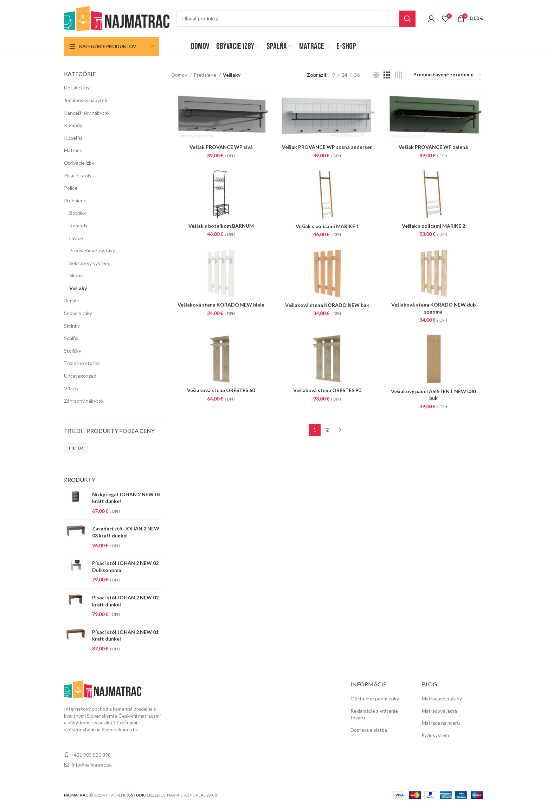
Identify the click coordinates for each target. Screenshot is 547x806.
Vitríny (71, 388)
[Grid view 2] (376, 75)
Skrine (76, 275)
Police (70, 188)
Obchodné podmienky (374, 698)
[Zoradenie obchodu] (448, 75)
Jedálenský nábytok (85, 100)
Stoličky (72, 351)
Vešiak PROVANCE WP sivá (221, 147)
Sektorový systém (89, 263)
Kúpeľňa (73, 138)
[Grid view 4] (398, 75)
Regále (71, 300)
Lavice (76, 238)
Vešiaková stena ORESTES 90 (327, 390)
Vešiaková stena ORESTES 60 (221, 390)
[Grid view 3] (387, 75)
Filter (76, 448)
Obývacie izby (79, 163)
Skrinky (72, 326)
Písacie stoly (77, 175)
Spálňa (71, 338)
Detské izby (77, 87)
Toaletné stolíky (81, 363)
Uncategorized (80, 376)
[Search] (296, 19)
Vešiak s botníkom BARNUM (221, 226)
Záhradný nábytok (84, 401)
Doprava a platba (368, 730)
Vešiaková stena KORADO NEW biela (221, 305)
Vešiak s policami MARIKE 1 (327, 226)
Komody (73, 125)
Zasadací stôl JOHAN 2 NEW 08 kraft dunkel (125, 532)
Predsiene (75, 200)
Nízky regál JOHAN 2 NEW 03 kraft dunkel (126, 497)
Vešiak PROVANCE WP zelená (433, 147)
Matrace (73, 150)
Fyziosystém (435, 735)
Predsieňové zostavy (92, 250)
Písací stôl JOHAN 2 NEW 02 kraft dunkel (125, 600)
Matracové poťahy (442, 698)
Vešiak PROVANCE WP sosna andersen (327, 147)
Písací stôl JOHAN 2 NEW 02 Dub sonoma (125, 566)
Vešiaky (78, 288)
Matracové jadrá (439, 711)
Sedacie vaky (78, 313)
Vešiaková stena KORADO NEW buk (327, 305)
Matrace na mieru (441, 723)
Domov (180, 75)
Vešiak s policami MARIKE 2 (433, 226)
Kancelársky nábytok (87, 113)
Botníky (77, 213)
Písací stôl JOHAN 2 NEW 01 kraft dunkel (125, 635)
